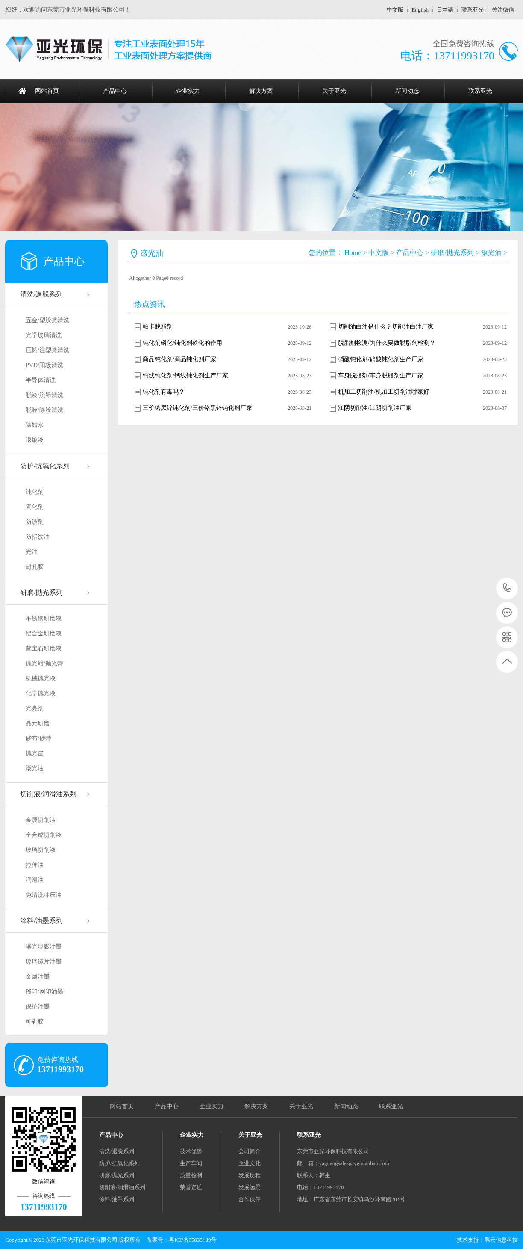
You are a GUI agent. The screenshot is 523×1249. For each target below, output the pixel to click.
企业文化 (249, 1163)
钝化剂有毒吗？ (164, 392)
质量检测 (191, 1175)
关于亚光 (334, 91)
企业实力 (188, 91)
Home (352, 252)
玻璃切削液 (41, 850)
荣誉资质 (191, 1187)
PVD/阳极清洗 (44, 365)
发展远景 (249, 1187)
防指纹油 (38, 537)
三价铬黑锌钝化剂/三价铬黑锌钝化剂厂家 (197, 408)
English (420, 9)
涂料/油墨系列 (41, 920)
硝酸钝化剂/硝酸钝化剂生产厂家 (380, 359)
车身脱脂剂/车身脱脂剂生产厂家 (380, 375)
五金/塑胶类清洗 (47, 320)
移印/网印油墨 (44, 991)
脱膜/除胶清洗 (44, 410)
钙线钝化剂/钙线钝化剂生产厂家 (185, 375)
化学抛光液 (41, 693)
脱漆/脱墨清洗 (44, 395)
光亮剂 (35, 708)
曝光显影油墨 (44, 946)
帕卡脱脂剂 (158, 326)
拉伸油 (35, 865)
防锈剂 (35, 522)
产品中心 (115, 91)
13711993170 (507, 588)
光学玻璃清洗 (44, 335)
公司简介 (249, 1151)
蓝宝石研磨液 (44, 648)
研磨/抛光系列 (41, 592)
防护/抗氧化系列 (45, 465)
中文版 (395, 9)
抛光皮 (35, 753)
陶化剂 (35, 507)
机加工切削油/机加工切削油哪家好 (383, 392)
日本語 (445, 9)
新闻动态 (407, 91)
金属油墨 (38, 976)
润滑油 (35, 880)
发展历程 (249, 1175)
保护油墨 (38, 1006)
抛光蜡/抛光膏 (44, 663)
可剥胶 (35, 1021)
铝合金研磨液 (44, 633)
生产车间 (191, 1163)
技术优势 (191, 1151)
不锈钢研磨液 (44, 618)
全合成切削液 (44, 835)
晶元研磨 (38, 723)
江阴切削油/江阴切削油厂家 (374, 408)
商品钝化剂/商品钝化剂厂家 (179, 359)
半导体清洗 (41, 380)
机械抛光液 (41, 678)
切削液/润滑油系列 (48, 794)
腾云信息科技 (501, 1240)
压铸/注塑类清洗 (47, 350)
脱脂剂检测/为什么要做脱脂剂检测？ (386, 343)
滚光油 (35, 768)
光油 (32, 552)
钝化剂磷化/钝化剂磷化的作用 (182, 343)
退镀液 (35, 440)
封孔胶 (35, 567)
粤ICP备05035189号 (192, 1240)
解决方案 (261, 91)
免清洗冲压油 (44, 895)
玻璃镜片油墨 (44, 961)
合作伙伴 (249, 1199)
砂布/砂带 (38, 738)
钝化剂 (35, 492)
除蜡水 (35, 425)
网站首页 (47, 91)
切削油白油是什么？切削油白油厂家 (386, 326)
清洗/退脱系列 (41, 294)
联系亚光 (472, 9)
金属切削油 (41, 820)
